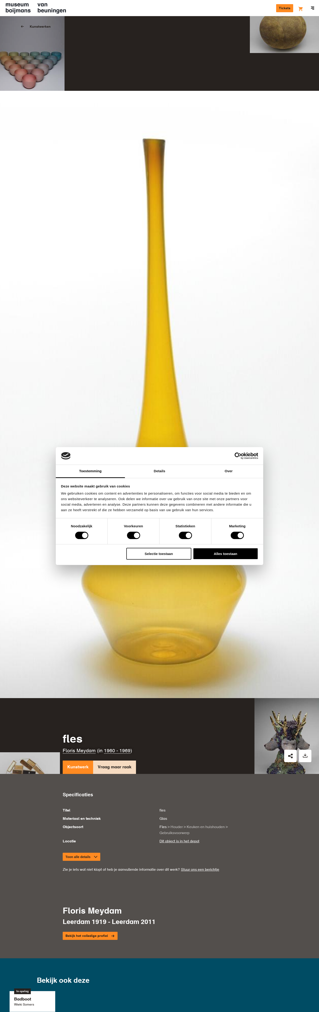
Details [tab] (159, 471)
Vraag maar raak (114, 720)
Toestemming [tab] (90, 471)
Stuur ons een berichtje (200, 822)
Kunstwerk (78, 720)
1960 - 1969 (117, 703)
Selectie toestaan (159, 554)
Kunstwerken (40, 26)
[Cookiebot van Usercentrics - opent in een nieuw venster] (238, 455)
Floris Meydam (79, 703)
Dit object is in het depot (179, 794)
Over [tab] (229, 471)
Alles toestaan (225, 554)
